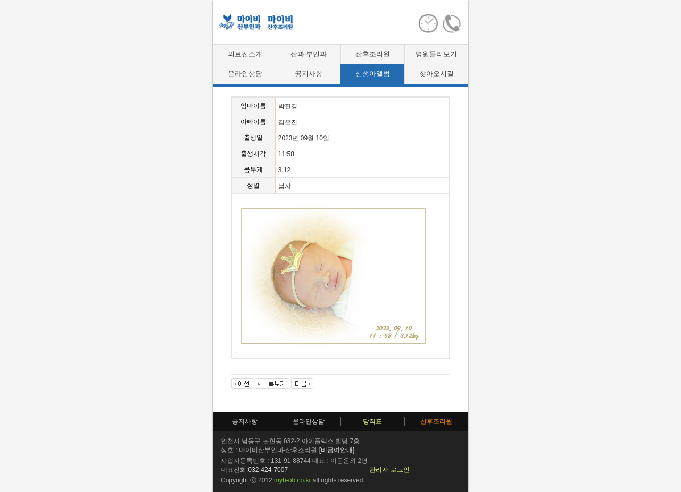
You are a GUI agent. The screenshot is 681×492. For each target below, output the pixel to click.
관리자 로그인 (389, 469)
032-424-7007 (268, 469)
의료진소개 (245, 54)
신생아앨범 (372, 74)
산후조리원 (372, 54)
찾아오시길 (436, 74)
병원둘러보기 (436, 54)
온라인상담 (245, 74)
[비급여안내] (337, 450)
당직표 (372, 421)
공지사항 (308, 74)
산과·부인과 (308, 54)
